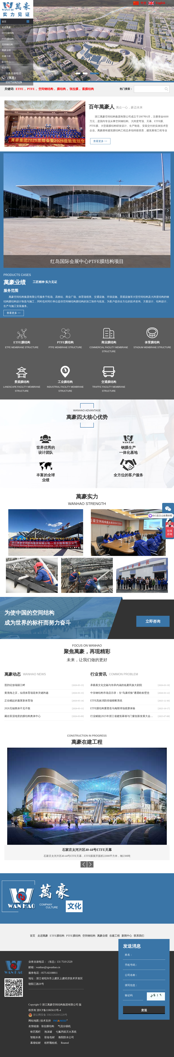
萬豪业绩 (15, 282)
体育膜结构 (152, 342)
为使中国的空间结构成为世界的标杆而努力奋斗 (37, 618)
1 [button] (78, 73)
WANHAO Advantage (87, 410)
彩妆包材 (49, 1037)
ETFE (19, 88)
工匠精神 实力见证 (45, 282)
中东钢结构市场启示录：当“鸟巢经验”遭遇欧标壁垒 (119, 692)
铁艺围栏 (35, 1031)
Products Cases (17, 274)
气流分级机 (64, 1026)
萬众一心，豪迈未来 (129, 107)
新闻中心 (127, 935)
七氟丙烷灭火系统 (66, 1031)
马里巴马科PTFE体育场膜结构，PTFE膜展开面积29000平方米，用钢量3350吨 (87, 856)
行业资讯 (98, 674)
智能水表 (35, 1037)
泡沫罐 (48, 1031)
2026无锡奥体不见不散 (17, 708)
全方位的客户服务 (128, 475)
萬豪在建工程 (86, 742)
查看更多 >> (100, 141)
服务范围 (11, 290)
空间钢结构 (45, 88)
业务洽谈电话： (15, 73)
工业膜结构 (65, 381)
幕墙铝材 (35, 1042)
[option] (87, 40)
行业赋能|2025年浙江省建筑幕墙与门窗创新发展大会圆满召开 (125, 716)
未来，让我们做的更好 (87, 660)
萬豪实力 (87, 497)
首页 (32, 935)
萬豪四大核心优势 (87, 417)
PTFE (31, 88)
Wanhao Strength (87, 504)
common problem (123, 674)
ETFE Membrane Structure (21, 347)
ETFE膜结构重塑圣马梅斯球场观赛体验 (112, 708)
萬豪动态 (12, 674)
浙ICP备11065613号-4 (49, 1010)
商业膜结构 (108, 342)
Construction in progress (87, 735)
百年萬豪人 (102, 107)
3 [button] (96, 73)
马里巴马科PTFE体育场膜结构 (87, 850)
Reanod (65, 1042)
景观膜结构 (21, 381)
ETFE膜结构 (21, 342)
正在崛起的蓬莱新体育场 (18, 700)
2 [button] (87, 73)
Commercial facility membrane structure (108, 349)
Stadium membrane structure (152, 347)
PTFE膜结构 (65, 342)
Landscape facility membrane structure (21, 389)
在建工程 (114, 935)
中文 (143, 3)
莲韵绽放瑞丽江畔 (14, 685)
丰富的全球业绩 (45, 477)
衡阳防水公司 (66, 1037)
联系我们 (139, 935)
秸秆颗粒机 (50, 1042)
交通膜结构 (108, 381)
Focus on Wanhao (87, 645)
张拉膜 (73, 88)
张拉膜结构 (47, 1026)
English (160, 2)
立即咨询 (153, 621)
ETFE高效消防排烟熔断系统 (106, 700)
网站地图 (33, 1020)
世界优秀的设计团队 (45, 450)
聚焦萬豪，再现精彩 (87, 651)
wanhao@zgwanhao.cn (48, 967)
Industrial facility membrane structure (65, 389)
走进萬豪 (42, 935)
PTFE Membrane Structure (65, 347)
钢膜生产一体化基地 (128, 450)
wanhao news (34, 674)
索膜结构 (88, 88)
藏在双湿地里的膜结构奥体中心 (22, 716)
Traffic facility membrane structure (108, 389)
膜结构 (61, 88)
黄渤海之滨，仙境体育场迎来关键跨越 (26, 692)
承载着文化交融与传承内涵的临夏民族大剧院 (116, 685)
